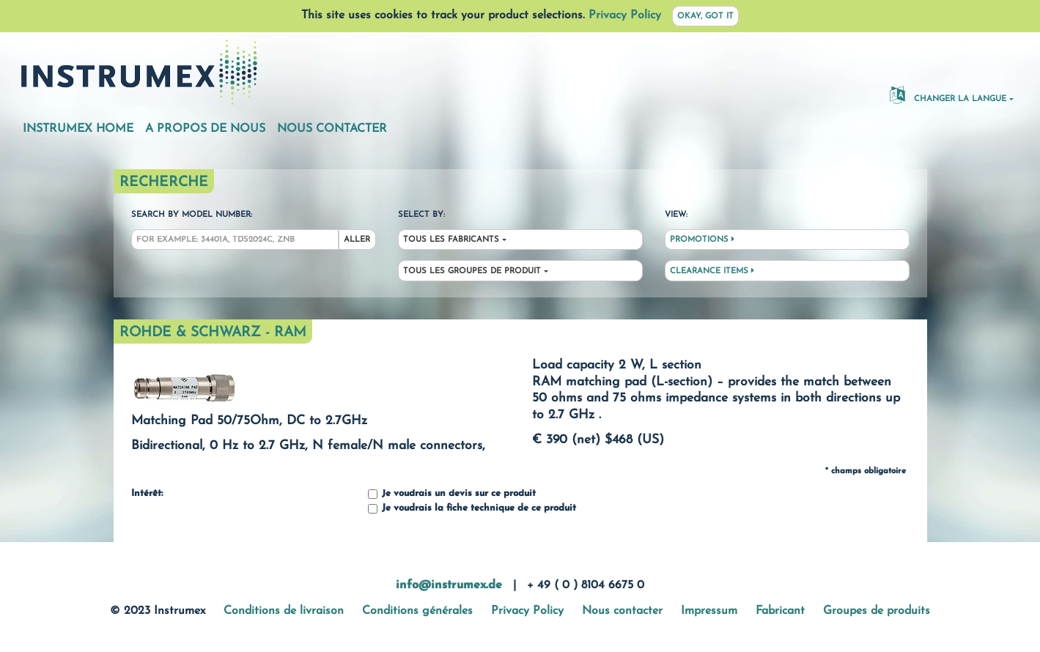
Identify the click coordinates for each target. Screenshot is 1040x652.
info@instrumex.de (449, 585)
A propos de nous (205, 129)
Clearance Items (712, 271)
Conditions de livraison (284, 611)
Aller (357, 240)
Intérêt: (147, 493)
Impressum (709, 611)
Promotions (702, 239)
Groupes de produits (876, 611)
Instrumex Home (78, 129)
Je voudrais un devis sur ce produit (452, 494)
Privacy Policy (625, 15)
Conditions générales (417, 611)
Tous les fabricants (451, 240)
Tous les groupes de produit (472, 271)
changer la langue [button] (948, 94)
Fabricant (780, 611)
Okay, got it (705, 16)
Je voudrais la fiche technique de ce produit (472, 509)
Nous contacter (332, 129)
